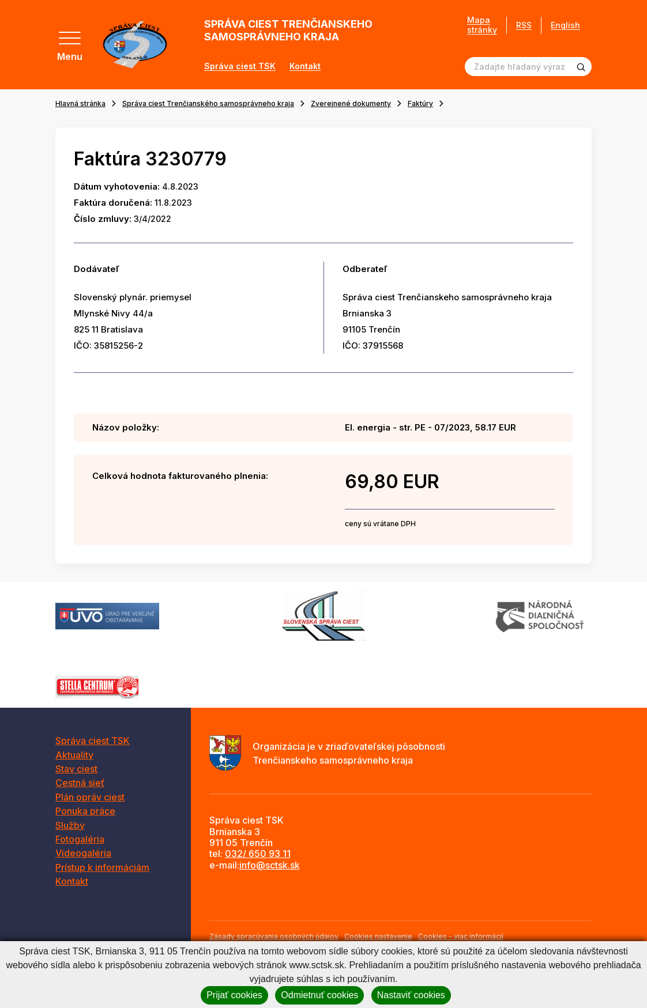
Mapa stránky (482, 25)
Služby (70, 825)
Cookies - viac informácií (460, 936)
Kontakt (305, 66)
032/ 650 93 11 (258, 853)
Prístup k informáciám (102, 867)
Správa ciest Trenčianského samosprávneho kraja (208, 103)
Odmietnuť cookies (319, 995)
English (565, 25)
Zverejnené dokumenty (351, 103)
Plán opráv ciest (90, 797)
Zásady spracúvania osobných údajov (273, 936)
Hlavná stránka (80, 103)
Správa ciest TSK (240, 66)
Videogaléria (83, 853)
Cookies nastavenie (378, 936)
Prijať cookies (234, 995)
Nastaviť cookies (411, 995)
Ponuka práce (85, 811)
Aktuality (74, 755)
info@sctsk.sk (269, 865)
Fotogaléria (79, 839)
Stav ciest (76, 769)
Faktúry (420, 103)
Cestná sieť (79, 782)
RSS (524, 25)
